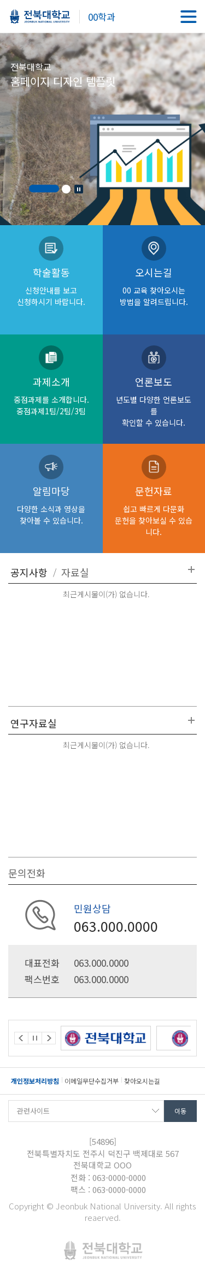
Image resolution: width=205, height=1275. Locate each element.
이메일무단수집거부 (92, 1080)
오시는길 (154, 286)
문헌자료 (154, 510)
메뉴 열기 (188, 16)
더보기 (191, 569)
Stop (78, 189)
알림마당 (51, 505)
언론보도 (154, 401)
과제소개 (51, 395)
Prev (21, 1038)
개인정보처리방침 (35, 1080)
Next (49, 1038)
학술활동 (51, 286)
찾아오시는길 (142, 1080)
